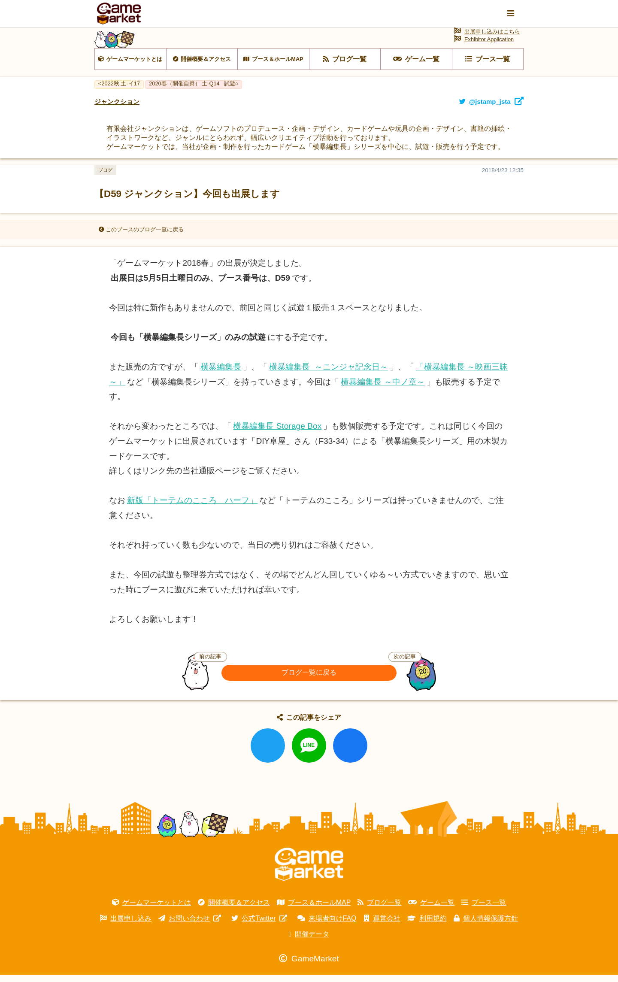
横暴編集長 (220, 374)
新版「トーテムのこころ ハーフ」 (192, 507)
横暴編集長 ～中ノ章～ (382, 389)
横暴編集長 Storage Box (277, 433)
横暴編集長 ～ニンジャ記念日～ (328, 374)
